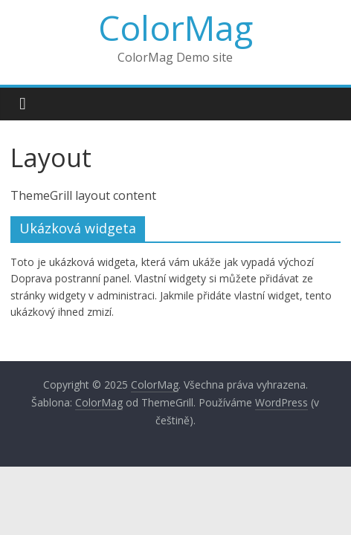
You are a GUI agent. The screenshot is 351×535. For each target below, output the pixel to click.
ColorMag (175, 27)
